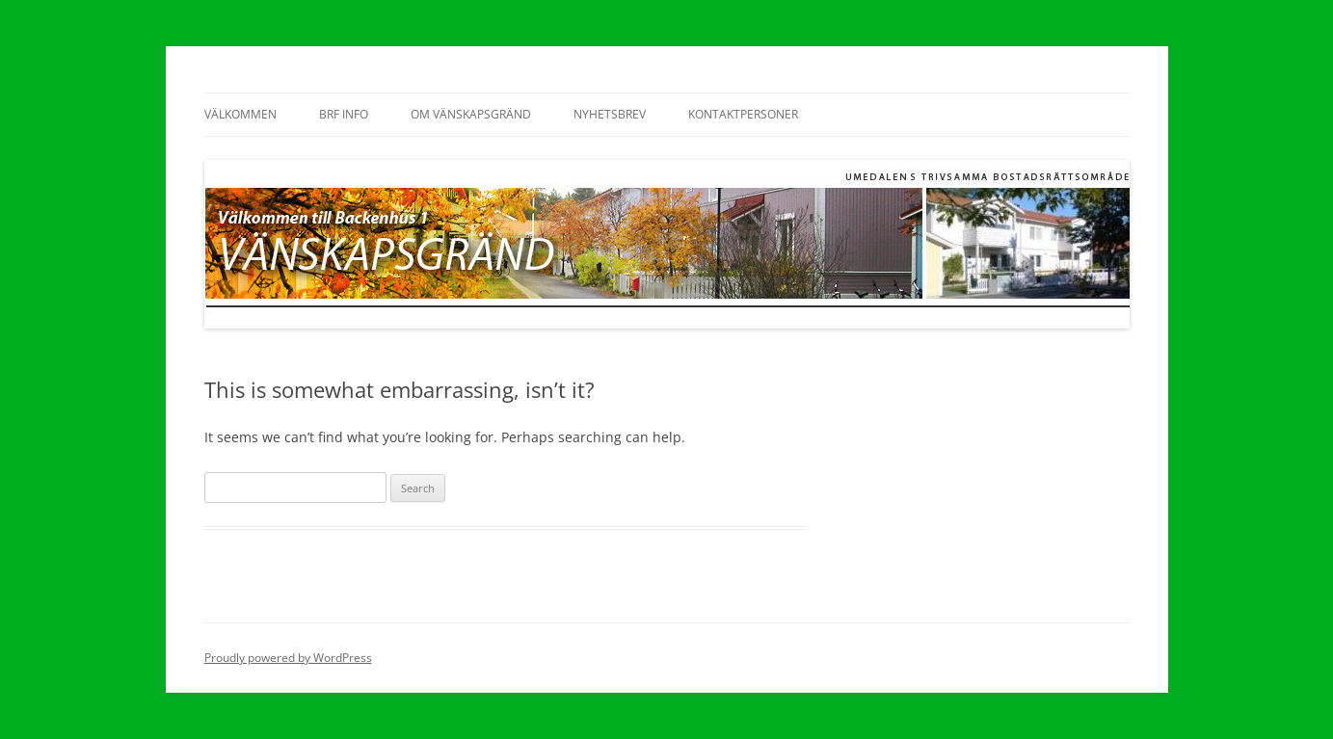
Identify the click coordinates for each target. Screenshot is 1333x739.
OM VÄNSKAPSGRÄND (471, 114)
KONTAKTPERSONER (743, 114)
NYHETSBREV (609, 114)
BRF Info (343, 114)
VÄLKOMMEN (240, 114)
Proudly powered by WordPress (288, 657)
